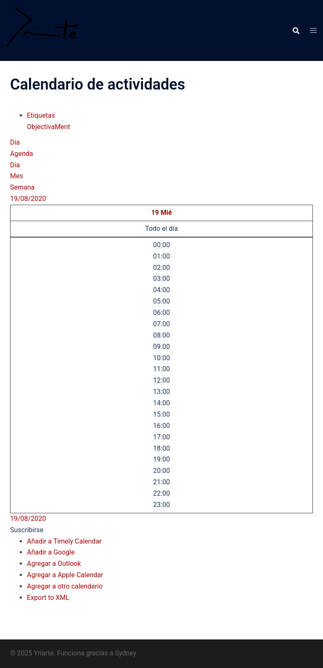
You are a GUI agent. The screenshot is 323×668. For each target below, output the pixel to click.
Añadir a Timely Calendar (64, 541)
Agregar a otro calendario (65, 586)
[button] (26, 530)
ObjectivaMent (48, 127)
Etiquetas (41, 115)
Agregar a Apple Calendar (65, 575)
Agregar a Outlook (54, 564)
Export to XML (48, 598)
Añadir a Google (50, 552)
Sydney (125, 653)
